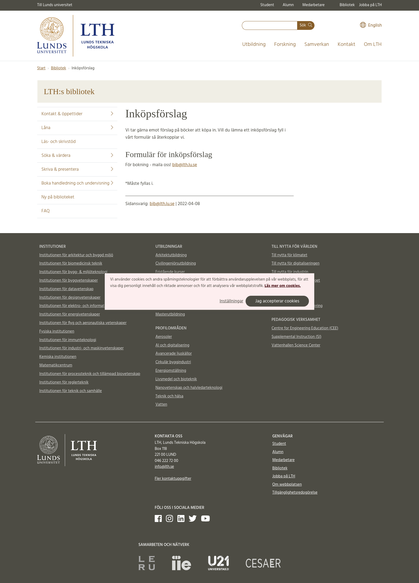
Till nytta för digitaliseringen (295, 263)
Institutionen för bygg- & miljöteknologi (73, 272)
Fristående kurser (170, 272)
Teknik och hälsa (170, 396)
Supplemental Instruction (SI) (296, 337)
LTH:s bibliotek (69, 91)
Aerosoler (164, 337)
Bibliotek (347, 5)
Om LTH (373, 44)
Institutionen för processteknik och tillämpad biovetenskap (89, 374)
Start (41, 68)
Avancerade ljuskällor (174, 353)
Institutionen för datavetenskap (66, 289)
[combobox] (269, 25)
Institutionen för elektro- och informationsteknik (80, 306)
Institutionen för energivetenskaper (69, 314)
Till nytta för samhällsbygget (295, 280)
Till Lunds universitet (54, 5)
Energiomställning (171, 371)
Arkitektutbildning (171, 255)
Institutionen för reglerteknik (63, 382)
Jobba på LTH (370, 5)
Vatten (161, 404)
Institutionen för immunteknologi (67, 340)
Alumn (288, 5)
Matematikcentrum (55, 365)
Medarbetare (313, 5)
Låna (77, 127)
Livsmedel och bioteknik (176, 379)
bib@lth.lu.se (184, 165)
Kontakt (346, 44)
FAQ (45, 211)
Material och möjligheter (292, 297)
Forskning (285, 44)
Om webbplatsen (287, 484)
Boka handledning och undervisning (77, 183)
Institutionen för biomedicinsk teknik (70, 263)
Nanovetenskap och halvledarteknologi (189, 388)
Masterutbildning (170, 314)
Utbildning (254, 44)
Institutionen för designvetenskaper (69, 297)
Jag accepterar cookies (277, 301)
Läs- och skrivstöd (58, 141)
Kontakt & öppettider (77, 114)
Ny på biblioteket (57, 197)
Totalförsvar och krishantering (297, 306)
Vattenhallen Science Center (295, 345)
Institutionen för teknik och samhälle (70, 391)
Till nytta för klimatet (289, 255)
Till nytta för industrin (289, 272)
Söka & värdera (77, 155)
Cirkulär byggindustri (173, 362)
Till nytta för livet (286, 289)
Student (267, 5)
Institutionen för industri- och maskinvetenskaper (81, 348)
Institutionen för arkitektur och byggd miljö (76, 255)
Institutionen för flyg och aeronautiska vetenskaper (82, 323)
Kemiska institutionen (57, 357)
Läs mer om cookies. (283, 286)
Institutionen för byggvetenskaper (68, 280)
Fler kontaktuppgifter (173, 479)
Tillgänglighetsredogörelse (294, 492)
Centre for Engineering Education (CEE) (304, 328)
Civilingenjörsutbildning (176, 263)
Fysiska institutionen (56, 331)
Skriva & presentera (77, 169)
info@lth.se (164, 467)
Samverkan (316, 44)
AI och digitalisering (172, 345)
